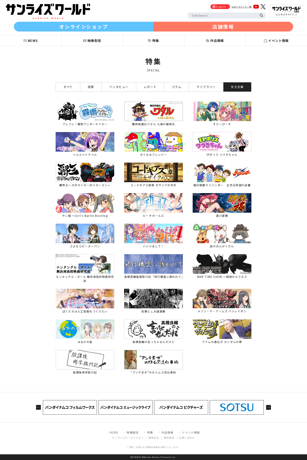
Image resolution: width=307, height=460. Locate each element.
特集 (150, 432)
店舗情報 (223, 26)
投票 (91, 87)
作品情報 (167, 432)
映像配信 (133, 432)
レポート (150, 87)
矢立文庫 (237, 87)
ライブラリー (206, 87)
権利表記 (169, 437)
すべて (67, 87)
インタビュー (118, 87)
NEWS (114, 432)
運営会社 (153, 437)
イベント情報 (191, 432)
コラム (176, 87)
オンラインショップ (83, 26)
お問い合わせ (187, 437)
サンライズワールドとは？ (128, 437)
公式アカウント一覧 (242, 6)
